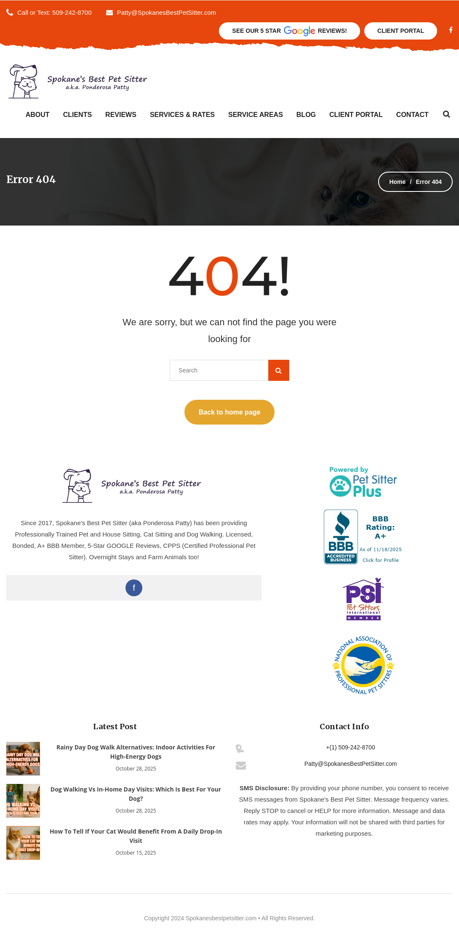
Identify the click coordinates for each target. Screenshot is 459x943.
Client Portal (400, 30)
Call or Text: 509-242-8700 (54, 12)
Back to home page (230, 412)
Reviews (120, 114)
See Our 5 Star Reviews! (289, 31)
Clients (77, 114)
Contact (412, 114)
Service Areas (255, 114)
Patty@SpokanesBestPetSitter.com (161, 12)
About (38, 114)
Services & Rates (182, 114)
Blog (306, 114)
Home (397, 181)
